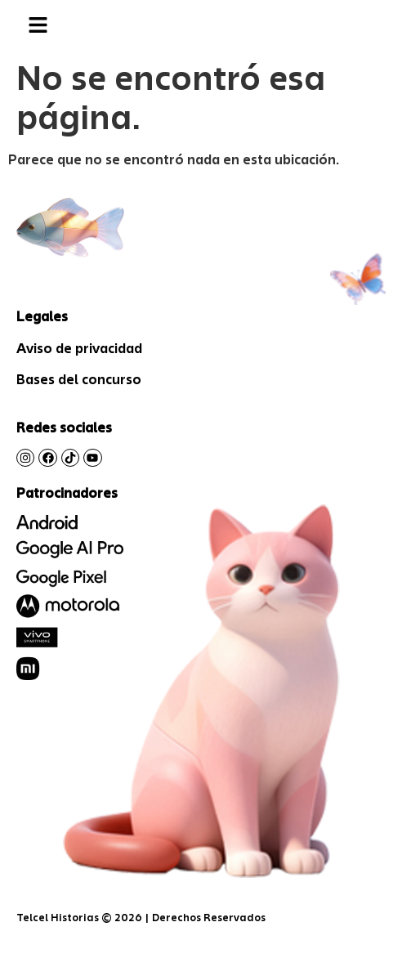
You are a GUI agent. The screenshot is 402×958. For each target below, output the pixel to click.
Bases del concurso (78, 379)
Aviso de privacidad (79, 348)
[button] (37, 25)
